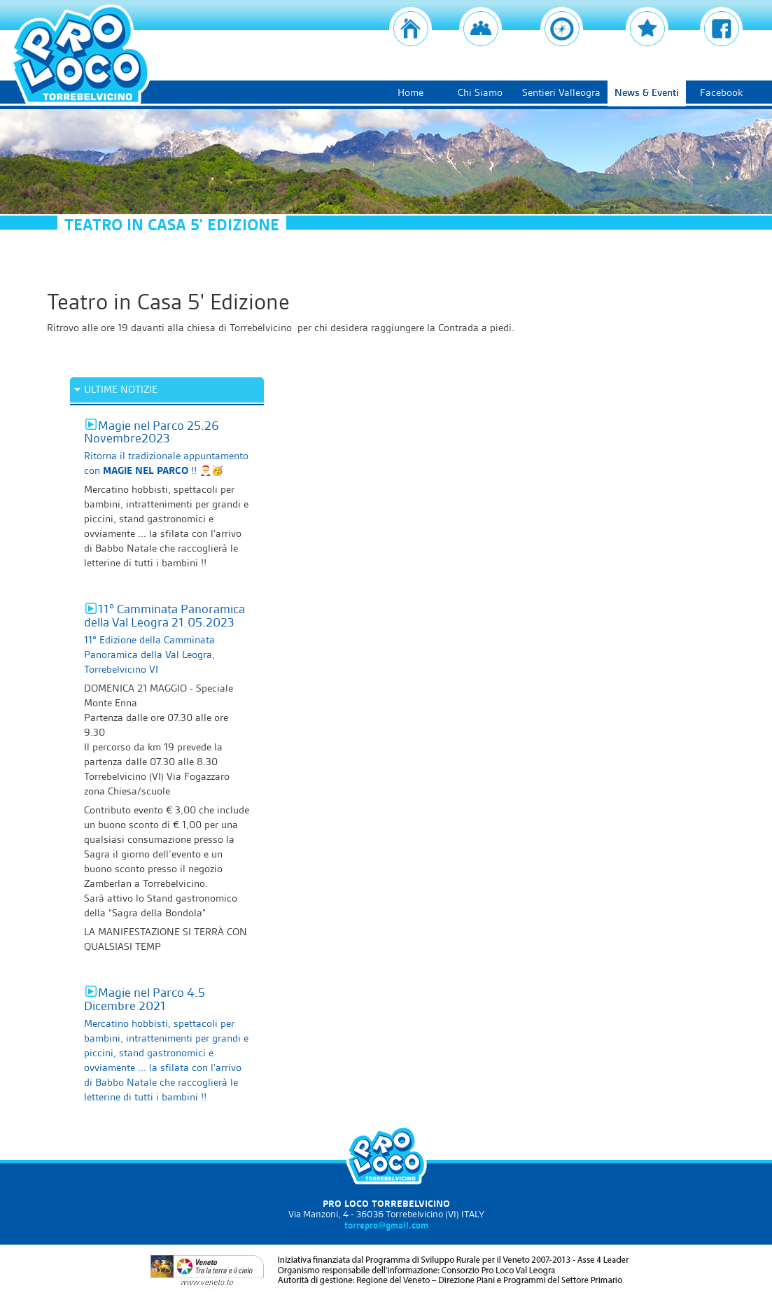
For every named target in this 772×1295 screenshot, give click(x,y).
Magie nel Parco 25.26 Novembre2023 (151, 431)
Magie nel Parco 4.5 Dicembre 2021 (144, 998)
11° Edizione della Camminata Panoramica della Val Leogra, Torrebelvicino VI (149, 654)
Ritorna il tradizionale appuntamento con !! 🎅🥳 (166, 463)
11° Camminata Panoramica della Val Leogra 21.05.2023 (164, 615)
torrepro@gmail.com (386, 1225)
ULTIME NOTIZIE (120, 389)
